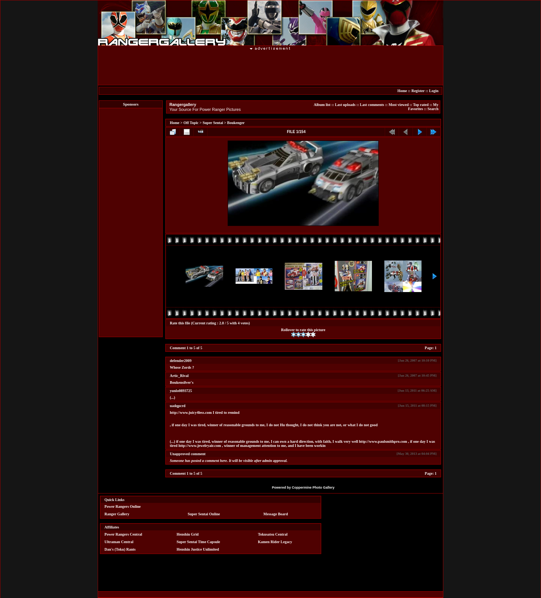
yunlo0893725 (181, 391)
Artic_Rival (179, 376)
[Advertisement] (270, 67)
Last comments (372, 105)
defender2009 (181, 361)
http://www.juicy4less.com (191, 412)
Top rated (421, 105)
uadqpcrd (178, 406)
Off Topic (190, 123)
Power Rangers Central (123, 534)
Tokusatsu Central (273, 534)
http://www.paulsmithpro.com (383, 441)
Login (433, 91)
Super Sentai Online (204, 514)
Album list (322, 105)
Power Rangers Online (122, 506)
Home (402, 91)
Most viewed (398, 105)
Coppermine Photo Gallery (313, 487)
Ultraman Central (118, 542)
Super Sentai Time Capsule (198, 542)
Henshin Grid (188, 534)
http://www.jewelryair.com (199, 446)
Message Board (275, 514)
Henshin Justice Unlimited (198, 549)
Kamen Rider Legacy (275, 542)
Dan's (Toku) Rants (120, 549)
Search (433, 109)
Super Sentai (212, 123)
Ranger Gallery (116, 514)
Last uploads (345, 105)
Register (418, 91)
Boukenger (236, 123)
